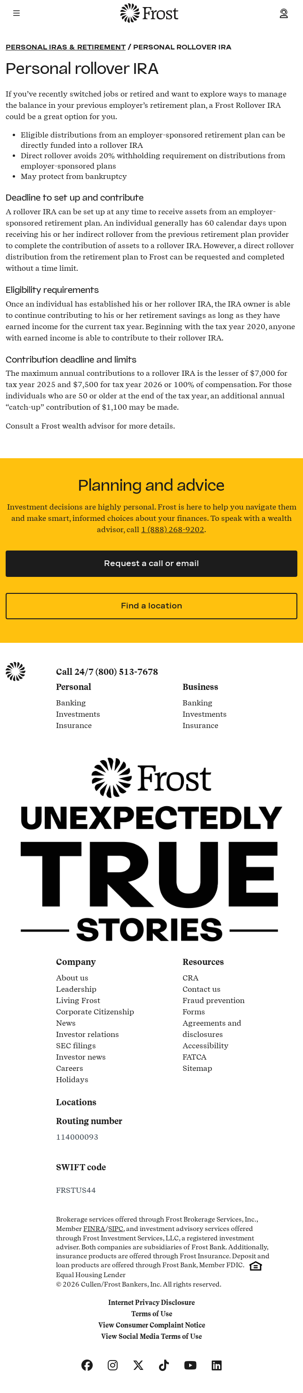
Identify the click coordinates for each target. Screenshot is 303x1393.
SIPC (115, 1228)
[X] (138, 1365)
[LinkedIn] (216, 1365)
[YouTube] (190, 1365)
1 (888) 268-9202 (172, 529)
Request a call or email (151, 563)
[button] (16, 13)
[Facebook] (87, 1365)
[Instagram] (112, 1365)
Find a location (151, 605)
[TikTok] (164, 1365)
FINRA (94, 1228)
